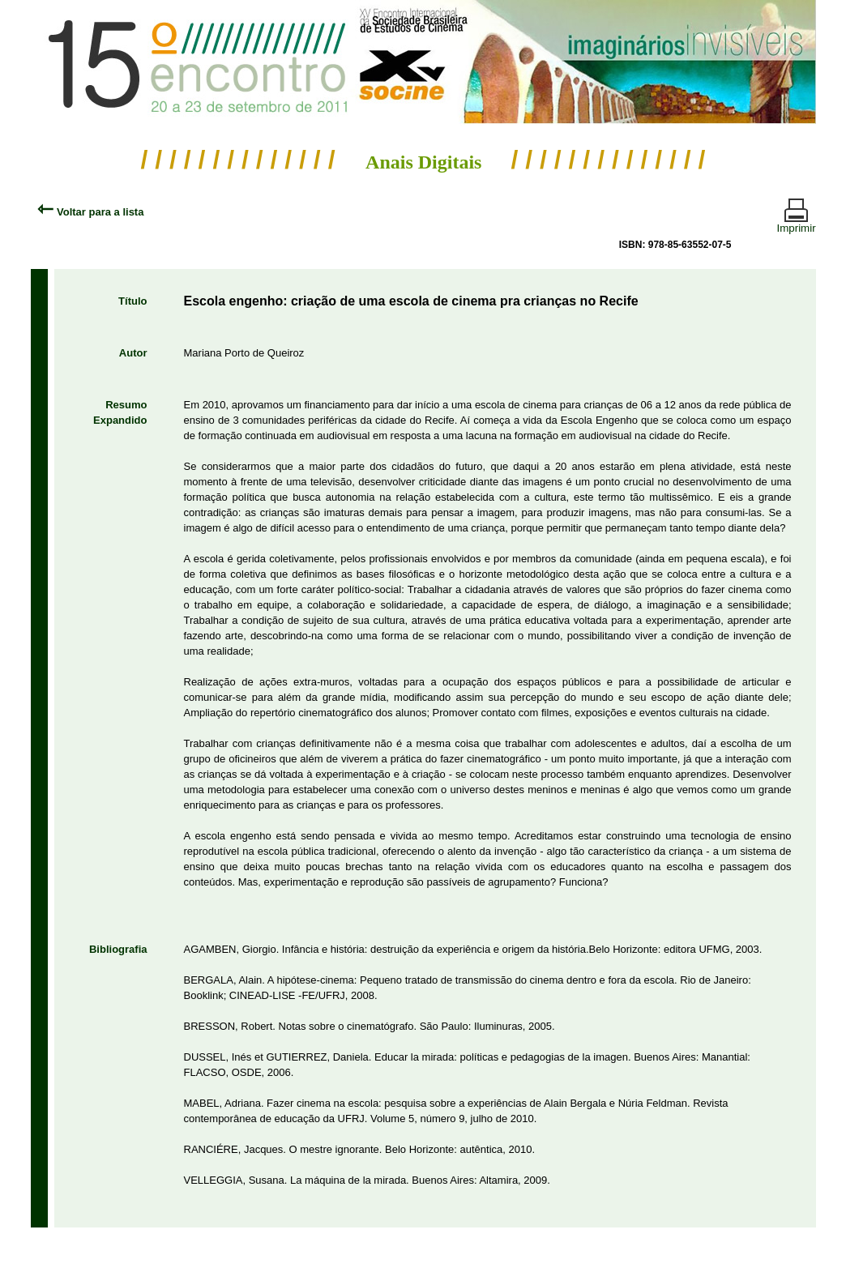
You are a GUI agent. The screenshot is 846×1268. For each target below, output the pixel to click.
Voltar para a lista (90, 212)
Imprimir (796, 221)
